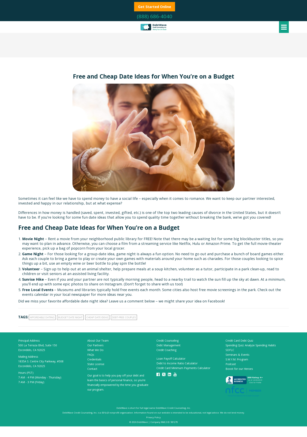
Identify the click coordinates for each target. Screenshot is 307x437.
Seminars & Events (237, 354)
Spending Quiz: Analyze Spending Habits (251, 345)
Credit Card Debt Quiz (239, 340)
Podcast (231, 364)
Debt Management (168, 345)
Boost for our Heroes (239, 369)
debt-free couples (124, 317)
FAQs (90, 354)
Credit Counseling (167, 340)
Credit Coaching (166, 350)
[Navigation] (284, 27)
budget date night (70, 317)
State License (95, 364)
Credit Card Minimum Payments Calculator (183, 368)
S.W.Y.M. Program (237, 359)
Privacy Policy (153, 417)
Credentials (94, 359)
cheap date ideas (97, 317)
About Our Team (98, 340)
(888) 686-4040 (154, 16)
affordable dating (42, 317)
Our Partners (95, 345)
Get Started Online (154, 6)
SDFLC (230, 350)
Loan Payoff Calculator (170, 358)
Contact (92, 369)
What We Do (95, 350)
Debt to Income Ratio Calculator (177, 363)
